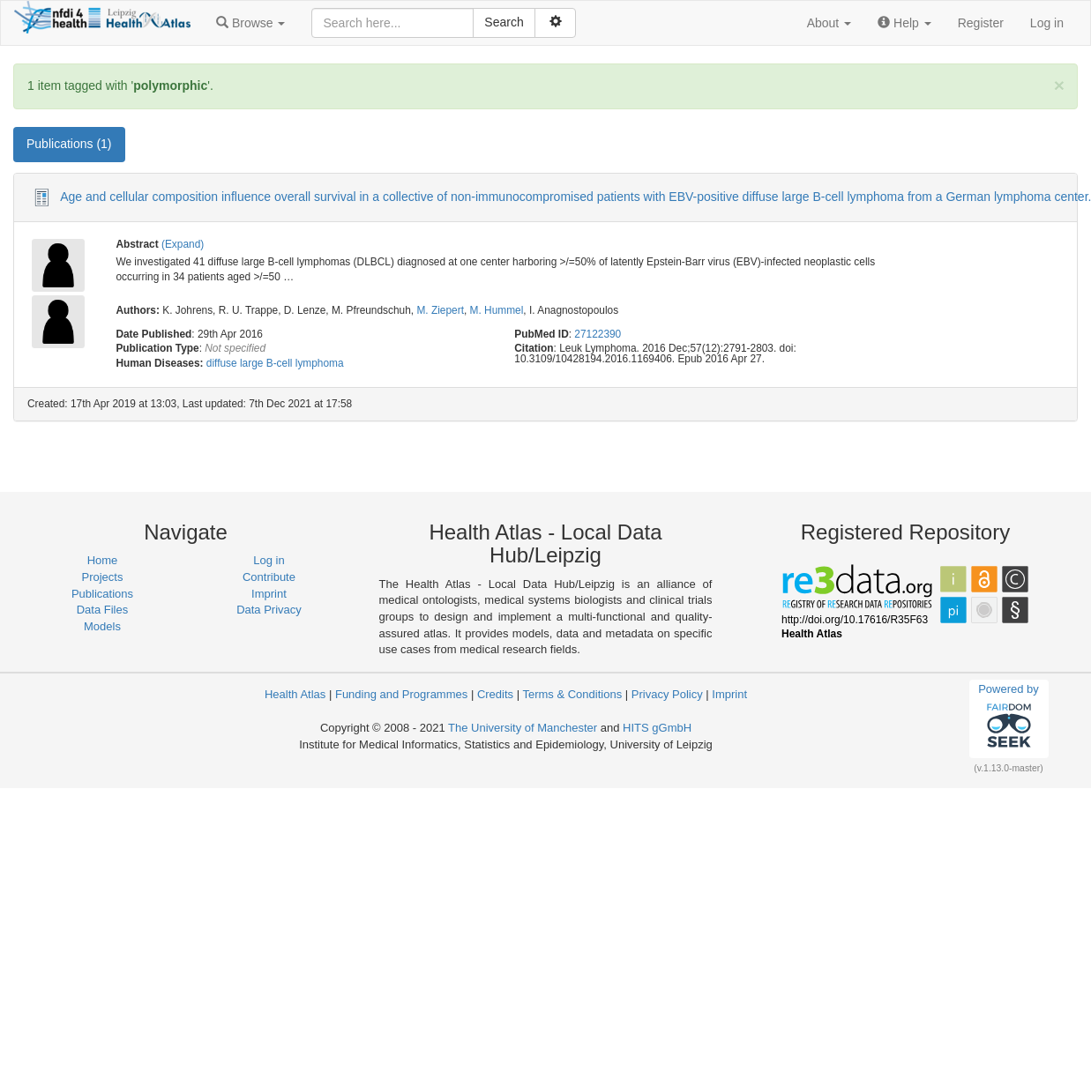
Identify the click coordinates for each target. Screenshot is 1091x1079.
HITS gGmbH (657, 727)
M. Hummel (497, 310)
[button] (250, 23)
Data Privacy (269, 609)
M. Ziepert (440, 310)
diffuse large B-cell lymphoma (275, 363)
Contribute (269, 577)
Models (102, 626)
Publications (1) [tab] (69, 144)
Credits (495, 694)
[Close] (1059, 85)
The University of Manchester (522, 727)
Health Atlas (295, 694)
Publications (102, 593)
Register (981, 23)
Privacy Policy (667, 694)
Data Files (103, 609)
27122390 (597, 334)
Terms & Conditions (572, 694)
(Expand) (182, 244)
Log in (1047, 23)
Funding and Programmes (401, 694)
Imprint (269, 593)
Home (102, 560)
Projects (102, 577)
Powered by (1008, 718)
